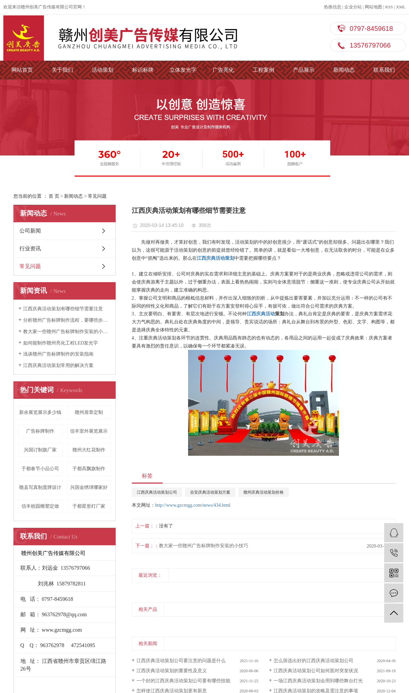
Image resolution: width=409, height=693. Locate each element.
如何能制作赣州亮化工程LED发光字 (60, 342)
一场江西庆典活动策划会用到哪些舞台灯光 (318, 680)
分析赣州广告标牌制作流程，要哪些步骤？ (67, 320)
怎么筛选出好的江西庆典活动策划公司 (313, 660)
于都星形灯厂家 (88, 506)
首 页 (54, 196)
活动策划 (102, 70)
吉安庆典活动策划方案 (210, 492)
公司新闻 (30, 231)
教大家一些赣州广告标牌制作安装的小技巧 (67, 331)
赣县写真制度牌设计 (40, 487)
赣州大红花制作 (88, 449)
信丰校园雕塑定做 (40, 506)
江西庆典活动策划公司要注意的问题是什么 (181, 660)
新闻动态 (344, 70)
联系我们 (384, 70)
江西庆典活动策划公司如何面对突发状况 (316, 670)
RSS (389, 6)
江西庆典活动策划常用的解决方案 (58, 365)
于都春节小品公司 (40, 468)
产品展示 (303, 70)
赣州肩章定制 (89, 412)
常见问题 (97, 196)
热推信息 (332, 6)
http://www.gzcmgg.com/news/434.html (193, 505)
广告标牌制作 (40, 431)
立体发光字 (183, 70)
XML (401, 6)
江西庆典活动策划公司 (157, 492)
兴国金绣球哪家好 (89, 487)
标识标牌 (143, 70)
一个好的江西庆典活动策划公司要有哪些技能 (183, 680)
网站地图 (373, 6)
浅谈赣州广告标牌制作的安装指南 (58, 354)
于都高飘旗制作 (88, 468)
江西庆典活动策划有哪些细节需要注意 (63, 308)
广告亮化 (223, 70)
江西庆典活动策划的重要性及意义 (171, 670)
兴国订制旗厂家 (40, 449)
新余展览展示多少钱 (40, 412)
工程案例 (263, 70)
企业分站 (353, 6)
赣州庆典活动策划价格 (263, 492)
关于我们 (62, 70)
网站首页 (22, 70)
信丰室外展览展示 (89, 431)
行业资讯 (30, 248)
